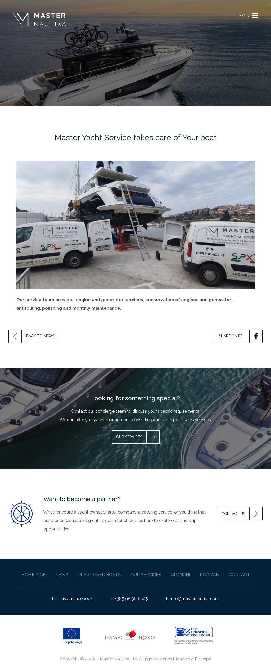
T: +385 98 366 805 (129, 598)
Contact (239, 574)
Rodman (209, 574)
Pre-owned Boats (99, 574)
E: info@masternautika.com (192, 598)
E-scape (203, 658)
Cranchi (180, 574)
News (61, 574)
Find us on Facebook (72, 598)
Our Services (145, 574)
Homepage (33, 574)
